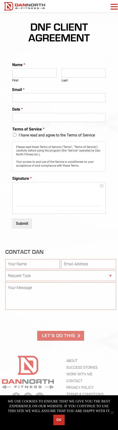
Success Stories (82, 369)
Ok (59, 420)
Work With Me (79, 375)
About (72, 362)
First (15, 80)
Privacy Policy (79, 389)
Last (65, 80)
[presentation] (43, 320)
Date (17, 109)
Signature (22, 178)
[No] (112, 412)
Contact (74, 382)
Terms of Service (28, 129)
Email (18, 89)
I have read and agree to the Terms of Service (57, 135)
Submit (22, 223)
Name (18, 64)
